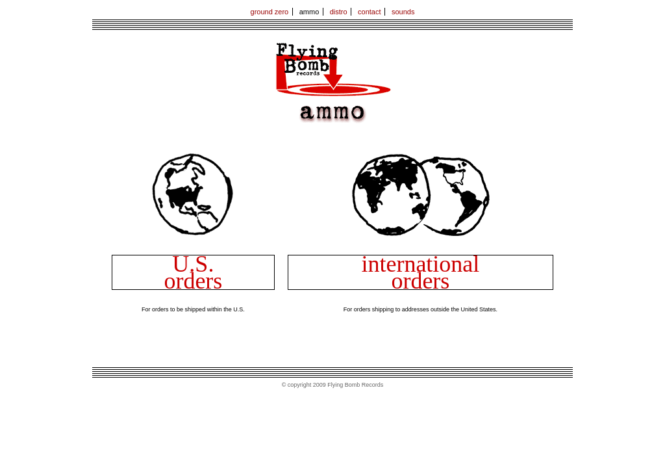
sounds (403, 12)
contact (369, 12)
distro (338, 12)
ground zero (270, 12)
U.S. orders (193, 272)
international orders (420, 272)
